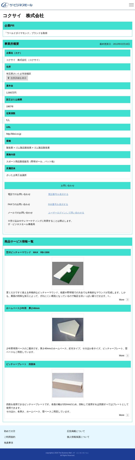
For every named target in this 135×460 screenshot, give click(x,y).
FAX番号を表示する (58, 204)
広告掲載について (76, 431)
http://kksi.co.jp (13, 134)
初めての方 (9, 431)
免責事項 (8, 442)
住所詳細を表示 (18, 78)
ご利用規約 (9, 437)
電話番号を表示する (58, 194)
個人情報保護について (78, 437)
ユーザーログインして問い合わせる (66, 212)
